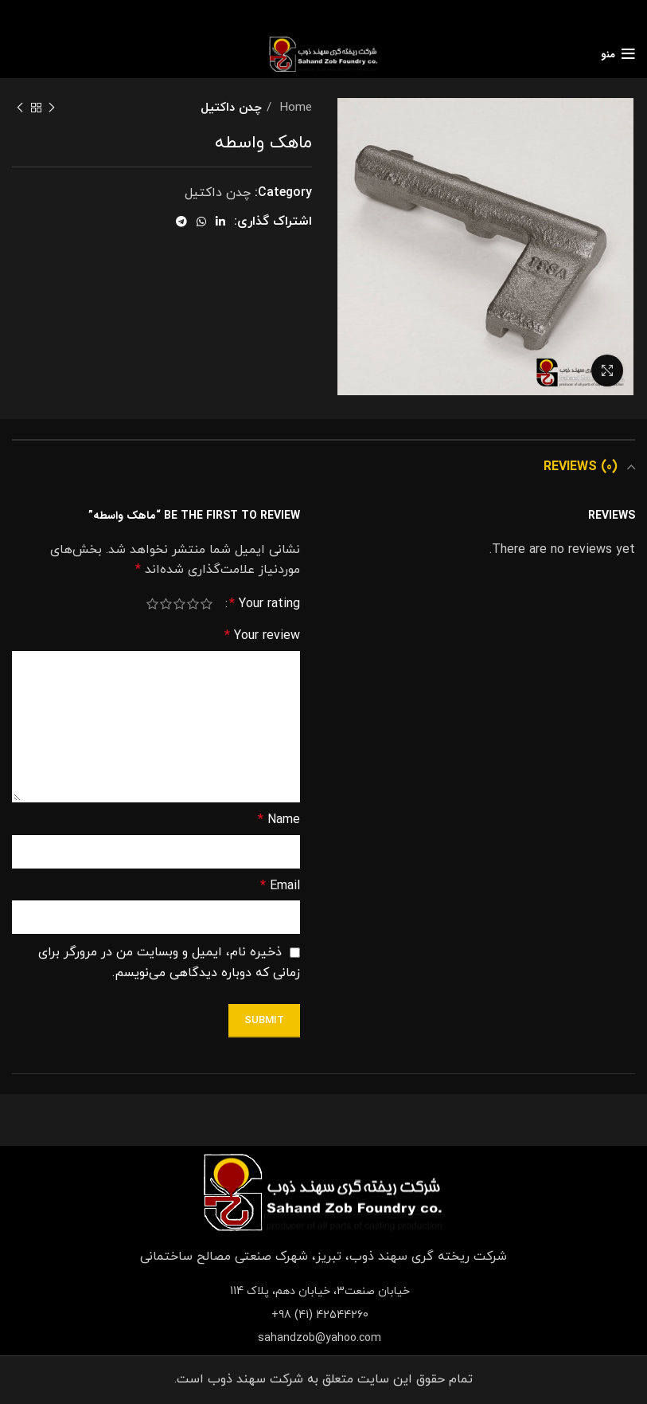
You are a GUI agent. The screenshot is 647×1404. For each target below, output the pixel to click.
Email (280, 886)
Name (279, 820)
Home (293, 107)
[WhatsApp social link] (201, 221)
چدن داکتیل (231, 107)
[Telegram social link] (181, 221)
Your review (262, 636)
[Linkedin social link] (220, 221)
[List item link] (323, 1315)
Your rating (264, 604)
